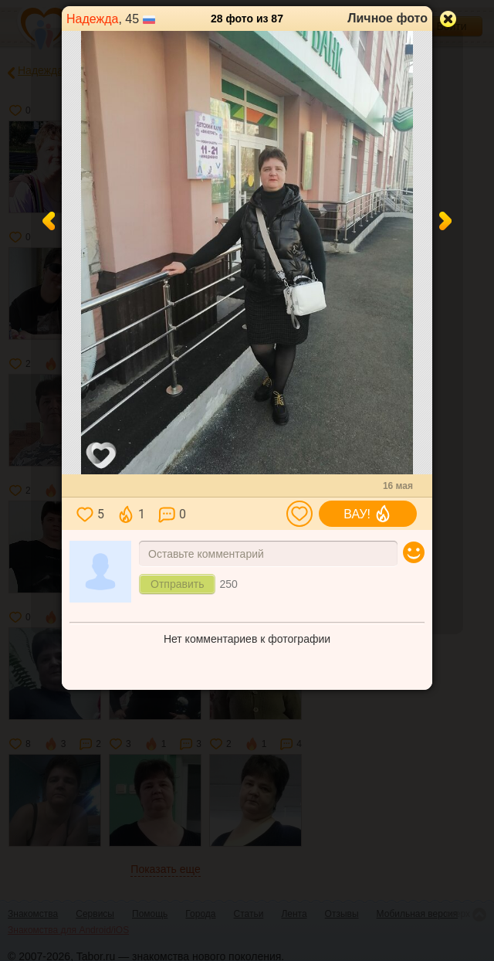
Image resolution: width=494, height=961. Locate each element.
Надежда (92, 18)
